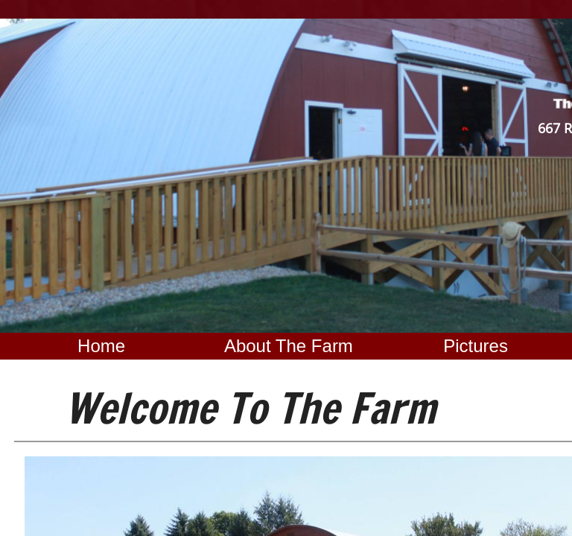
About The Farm (288, 346)
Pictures (475, 346)
